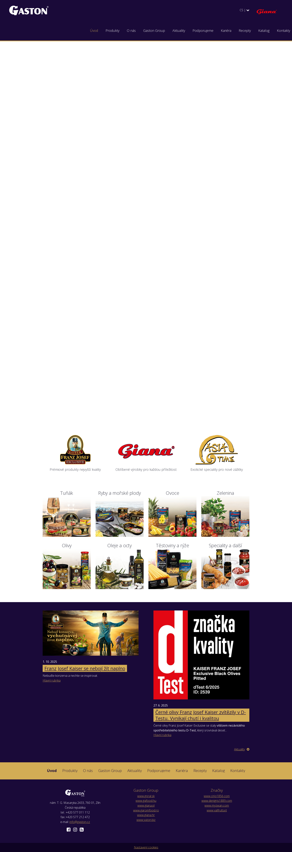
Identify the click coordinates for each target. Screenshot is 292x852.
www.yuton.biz (146, 820)
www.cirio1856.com (217, 796)
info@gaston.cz (79, 822)
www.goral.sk (146, 796)
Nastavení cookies (146, 847)
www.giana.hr (146, 815)
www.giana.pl (146, 805)
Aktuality (241, 749)
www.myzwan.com (216, 805)
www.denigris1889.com (216, 801)
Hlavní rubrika (52, 680)
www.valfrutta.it (217, 810)
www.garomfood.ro (146, 810)
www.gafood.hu (146, 801)
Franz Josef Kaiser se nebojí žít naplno (85, 668)
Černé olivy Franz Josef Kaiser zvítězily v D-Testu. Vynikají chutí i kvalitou (200, 715)
